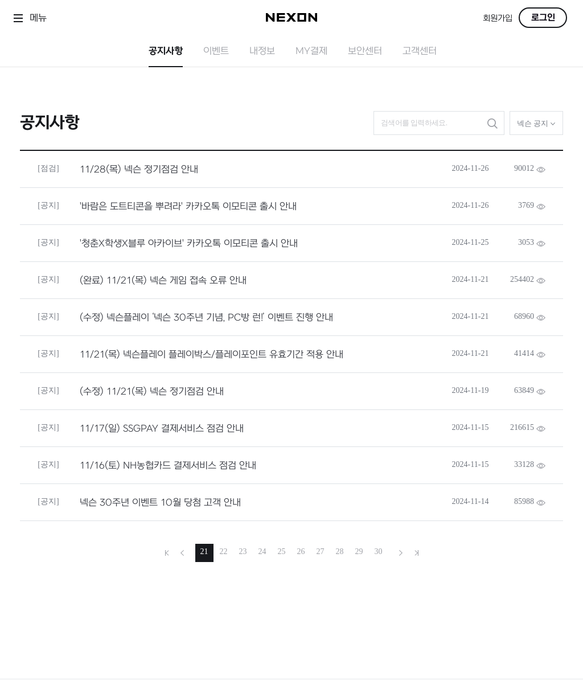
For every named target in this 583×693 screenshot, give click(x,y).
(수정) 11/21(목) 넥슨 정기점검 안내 (152, 392)
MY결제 (311, 51)
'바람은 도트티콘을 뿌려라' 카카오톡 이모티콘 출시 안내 (188, 207)
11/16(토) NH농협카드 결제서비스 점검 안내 (168, 466)
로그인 (543, 18)
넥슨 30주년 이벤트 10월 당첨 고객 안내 (160, 503)
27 (321, 551)
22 (224, 551)
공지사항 (166, 51)
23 (243, 551)
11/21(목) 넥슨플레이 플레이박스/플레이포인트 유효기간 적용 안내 (211, 355)
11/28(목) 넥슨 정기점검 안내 (139, 170)
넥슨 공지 (536, 123)
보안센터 (365, 51)
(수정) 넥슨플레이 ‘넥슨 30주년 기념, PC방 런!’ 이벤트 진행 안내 (206, 318)
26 (301, 551)
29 (359, 551)
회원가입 (497, 18)
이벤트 (216, 51)
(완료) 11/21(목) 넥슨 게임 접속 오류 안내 (163, 281)
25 (282, 551)
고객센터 (420, 51)
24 (262, 551)
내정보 (262, 51)
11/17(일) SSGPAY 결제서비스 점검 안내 (162, 429)
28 (340, 551)
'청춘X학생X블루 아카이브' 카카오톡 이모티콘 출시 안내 (189, 244)
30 (379, 551)
